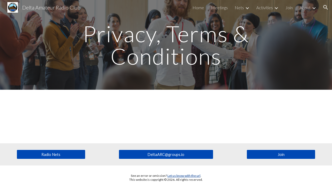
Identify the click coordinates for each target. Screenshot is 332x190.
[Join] (281, 154)
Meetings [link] (219, 7)
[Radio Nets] (51, 154)
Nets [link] (239, 7)
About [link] (305, 7)
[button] (325, 7)
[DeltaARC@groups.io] (166, 154)
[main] (166, 45)
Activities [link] (264, 7)
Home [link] (198, 7)
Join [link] (289, 7)
